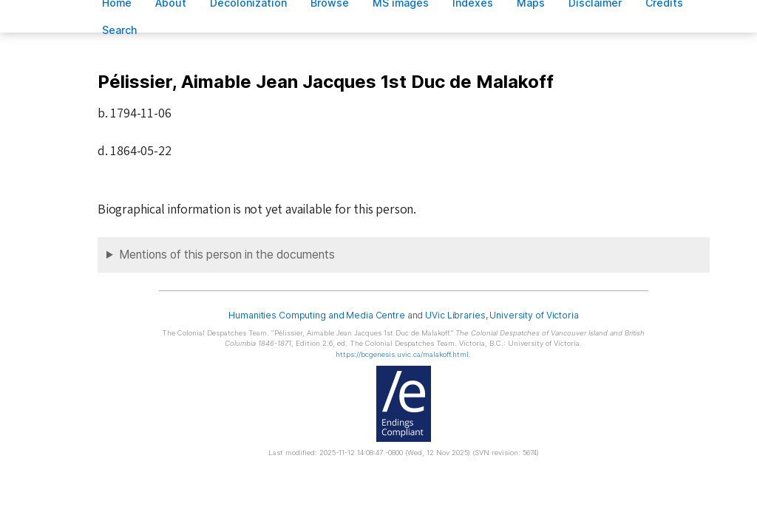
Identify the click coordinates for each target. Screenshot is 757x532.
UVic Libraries (455, 315)
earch (120, 30)
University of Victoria (533, 315)
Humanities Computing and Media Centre (316, 315)
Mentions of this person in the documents (227, 255)
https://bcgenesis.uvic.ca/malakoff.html (402, 354)
